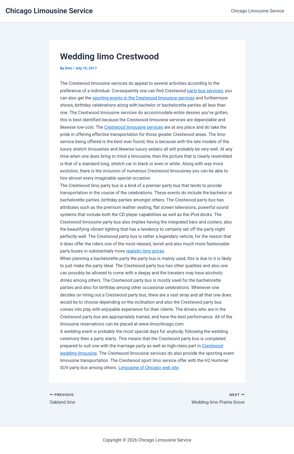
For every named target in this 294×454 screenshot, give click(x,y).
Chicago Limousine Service (49, 11)
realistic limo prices (145, 251)
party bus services (205, 90)
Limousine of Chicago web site (148, 367)
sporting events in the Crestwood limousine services (143, 98)
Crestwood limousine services (133, 127)
